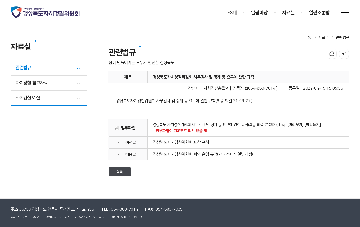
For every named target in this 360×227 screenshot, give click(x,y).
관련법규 (342, 37)
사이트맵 (345, 12)
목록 (120, 172)
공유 (344, 54)
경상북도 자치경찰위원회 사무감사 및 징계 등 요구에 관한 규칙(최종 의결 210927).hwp (219, 125)
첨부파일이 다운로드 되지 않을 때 (181, 131)
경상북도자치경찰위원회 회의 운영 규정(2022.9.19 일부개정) (203, 154)
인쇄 (332, 54)
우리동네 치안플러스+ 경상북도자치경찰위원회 (46, 12)
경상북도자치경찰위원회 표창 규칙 (181, 142)
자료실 (323, 38)
